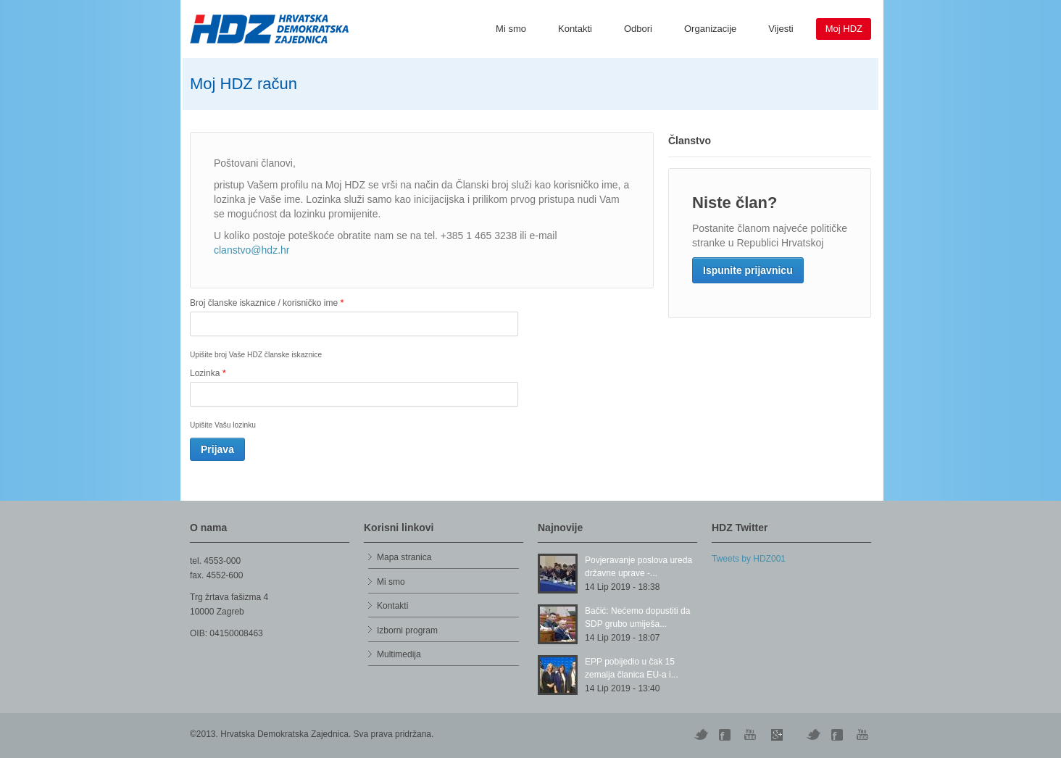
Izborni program (407, 630)
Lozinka (208, 372)
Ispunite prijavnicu (748, 270)
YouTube (751, 735)
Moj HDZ (843, 28)
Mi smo (511, 28)
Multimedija (399, 654)
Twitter (701, 735)
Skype (777, 735)
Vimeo (813, 735)
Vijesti (780, 28)
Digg (726, 735)
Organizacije (710, 28)
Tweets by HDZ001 (749, 559)
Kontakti (575, 28)
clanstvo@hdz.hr (251, 250)
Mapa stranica (404, 557)
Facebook (838, 735)
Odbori (638, 28)
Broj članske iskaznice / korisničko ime (267, 302)
